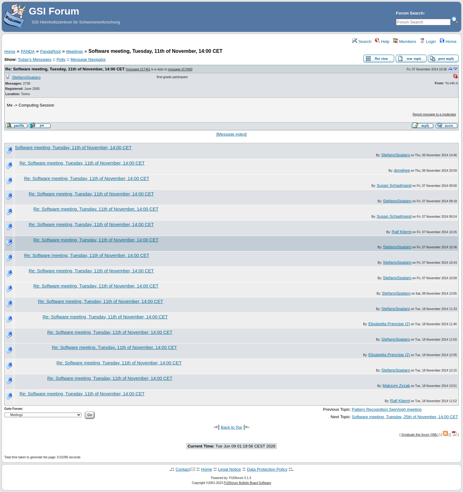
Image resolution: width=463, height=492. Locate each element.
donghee (402, 170)
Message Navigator (88, 59)
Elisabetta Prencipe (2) (389, 324)
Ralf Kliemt (401, 231)
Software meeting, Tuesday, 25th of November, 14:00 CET (405, 416)
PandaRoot (50, 51)
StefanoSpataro (26, 77)
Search (361, 41)
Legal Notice (229, 469)
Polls (60, 59)
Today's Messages (34, 59)
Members (404, 41)
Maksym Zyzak (396, 385)
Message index (231, 134)
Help (382, 41)
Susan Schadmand (394, 185)
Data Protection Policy (267, 469)
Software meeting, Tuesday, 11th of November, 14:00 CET (73, 147)
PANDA (28, 51)
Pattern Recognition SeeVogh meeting (387, 409)
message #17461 (138, 69)
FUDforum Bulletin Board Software (247, 483)
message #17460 (180, 69)
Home (448, 41)
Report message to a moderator (434, 114)
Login (428, 41)
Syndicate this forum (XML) (420, 434)
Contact (183, 469)
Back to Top (231, 427)
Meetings (74, 51)
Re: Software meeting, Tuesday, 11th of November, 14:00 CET (65, 69)
